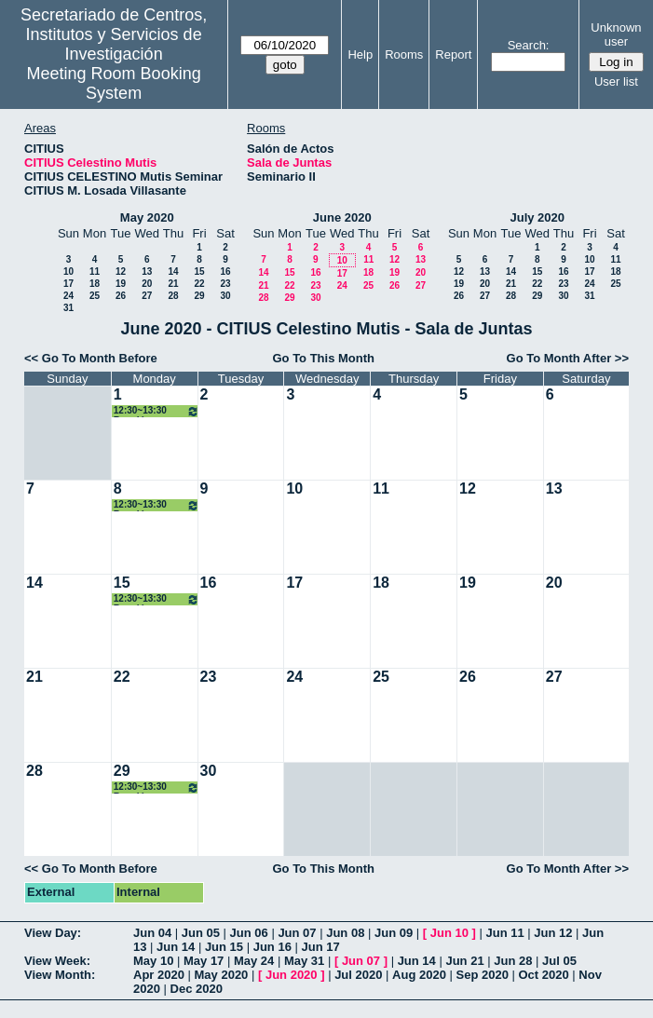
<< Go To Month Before (90, 358)
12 (121, 271)
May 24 (254, 961)
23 (225, 283)
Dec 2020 (196, 989)
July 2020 (537, 217)
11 (94, 271)
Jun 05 (201, 933)
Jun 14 (175, 947)
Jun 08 (345, 933)
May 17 (204, 961)
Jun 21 (464, 961)
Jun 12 (553, 933)
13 (147, 271)
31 (68, 308)
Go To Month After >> (568, 358)
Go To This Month (323, 358)
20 (147, 283)
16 (225, 271)
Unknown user (616, 34)
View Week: (57, 961)
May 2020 (147, 217)
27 (147, 296)
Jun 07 (297, 933)
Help (360, 54)
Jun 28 (513, 961)
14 (173, 271)
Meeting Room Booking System (114, 83)
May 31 (304, 961)
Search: (529, 45)
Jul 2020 (358, 975)
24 (68, 296)
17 (68, 283)
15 (199, 271)
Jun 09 (393, 933)
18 (94, 283)
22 (199, 283)
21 (173, 283)
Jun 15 (224, 947)
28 (173, 296)
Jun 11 (504, 933)
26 (121, 296)
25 (94, 296)
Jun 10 (449, 933)
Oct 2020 (543, 975)
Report (453, 54)
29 (199, 296)
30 (225, 296)
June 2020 (342, 217)
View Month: (59, 975)
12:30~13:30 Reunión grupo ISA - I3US (156, 411)
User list (616, 81)
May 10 (153, 961)
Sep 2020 (482, 975)
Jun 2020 (291, 975)
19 (121, 283)
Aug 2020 (419, 975)
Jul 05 (559, 961)
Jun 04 (152, 933)
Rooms (404, 54)
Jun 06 (249, 933)
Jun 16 (272, 947)
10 (68, 271)
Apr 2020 (158, 975)
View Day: (52, 933)
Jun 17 (320, 947)
